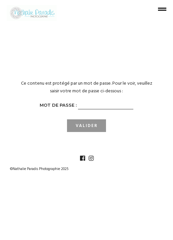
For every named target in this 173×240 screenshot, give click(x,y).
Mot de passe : (86, 105)
